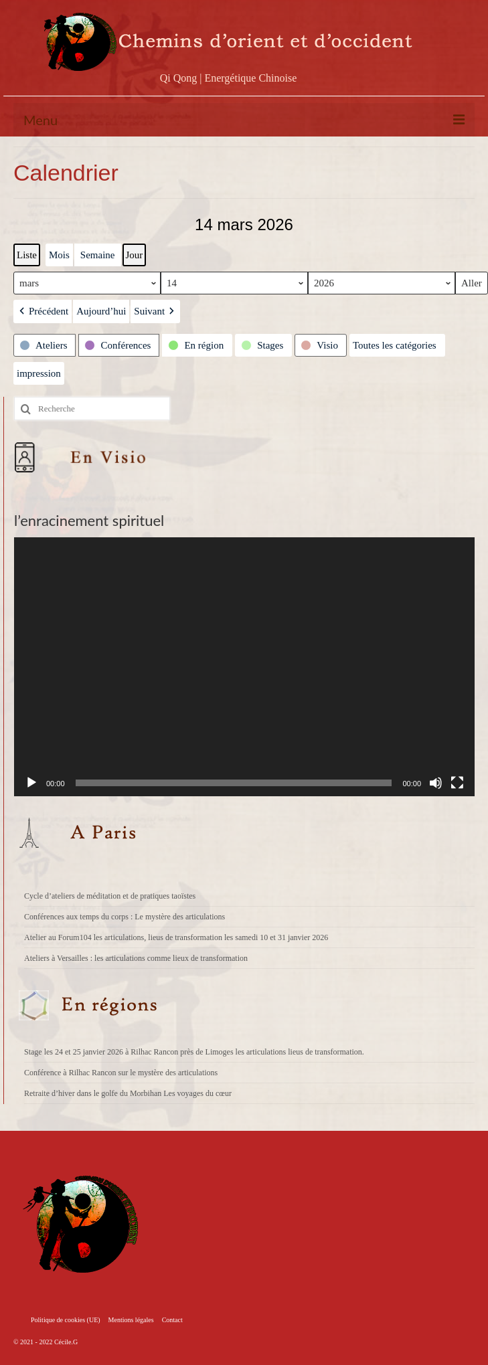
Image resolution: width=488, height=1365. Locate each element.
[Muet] (435, 783)
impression (38, 376)
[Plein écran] (457, 783)
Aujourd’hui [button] (101, 311)
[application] (244, 666)
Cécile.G (66, 1342)
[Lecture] (31, 783)
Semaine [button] (97, 255)
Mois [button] (59, 255)
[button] (42, 311)
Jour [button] (134, 255)
